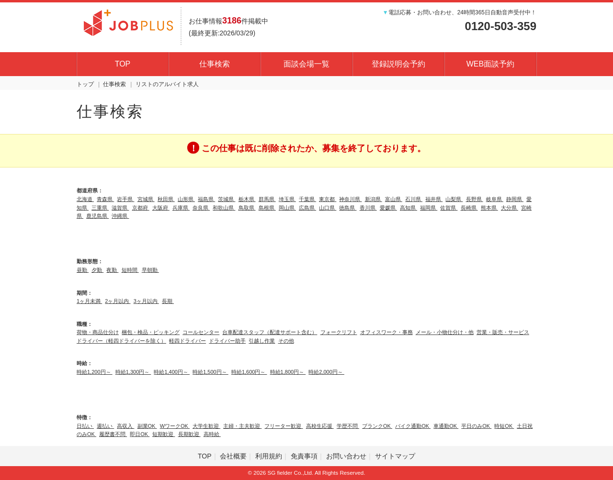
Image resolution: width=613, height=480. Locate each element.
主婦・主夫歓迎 (242, 426)
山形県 (186, 199)
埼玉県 (287, 199)
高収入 (125, 426)
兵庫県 (181, 208)
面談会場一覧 (306, 64)
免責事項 (304, 456)
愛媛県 (388, 208)
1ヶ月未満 (89, 301)
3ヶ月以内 (146, 301)
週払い (105, 426)
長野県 (474, 199)
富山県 (393, 199)
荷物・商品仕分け (98, 332)
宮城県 (146, 199)
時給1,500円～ (210, 372)
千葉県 (307, 199)
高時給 (212, 434)
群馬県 (267, 199)
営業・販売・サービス (503, 332)
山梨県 (454, 199)
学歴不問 (348, 426)
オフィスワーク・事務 (386, 332)
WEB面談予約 (490, 64)
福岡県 (428, 208)
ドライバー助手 (227, 341)
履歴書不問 (113, 434)
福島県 (206, 199)
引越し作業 (262, 341)
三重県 (100, 208)
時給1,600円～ (249, 372)
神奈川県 (350, 199)
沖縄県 (120, 216)
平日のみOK (476, 426)
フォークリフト (338, 332)
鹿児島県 (97, 216)
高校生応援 (320, 426)
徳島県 (347, 208)
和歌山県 (224, 208)
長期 (168, 301)
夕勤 (97, 270)
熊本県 (489, 208)
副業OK (147, 426)
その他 (286, 341)
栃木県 (247, 199)
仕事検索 (214, 64)
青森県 (105, 199)
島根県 (267, 208)
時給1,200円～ (95, 372)
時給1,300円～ (133, 372)
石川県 (413, 199)
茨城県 (226, 199)
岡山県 (287, 208)
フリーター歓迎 (283, 426)
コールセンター (200, 332)
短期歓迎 (163, 434)
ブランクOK (377, 426)
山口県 (327, 208)
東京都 (327, 199)
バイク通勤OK (413, 426)
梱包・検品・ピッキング (151, 332)
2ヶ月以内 (117, 301)
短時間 (130, 270)
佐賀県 (448, 208)
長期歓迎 (189, 434)
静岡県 (514, 199)
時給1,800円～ (288, 372)
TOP (123, 64)
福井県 (434, 199)
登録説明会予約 (398, 64)
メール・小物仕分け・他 (445, 332)
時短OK (504, 426)
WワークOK (175, 426)
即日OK (139, 434)
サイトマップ (395, 456)
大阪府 (161, 208)
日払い (85, 426)
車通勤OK (445, 426)
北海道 (85, 199)
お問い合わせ (346, 456)
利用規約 (268, 456)
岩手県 (125, 199)
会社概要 (233, 456)
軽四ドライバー (187, 341)
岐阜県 (494, 199)
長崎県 (469, 208)
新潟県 (373, 199)
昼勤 (83, 270)
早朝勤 (150, 270)
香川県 (368, 208)
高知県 (408, 208)
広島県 (307, 208)
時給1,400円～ (172, 372)
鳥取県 (247, 208)
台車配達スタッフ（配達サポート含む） (269, 332)
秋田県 (166, 199)
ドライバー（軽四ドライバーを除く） (121, 341)
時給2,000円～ (326, 372)
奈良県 (201, 208)
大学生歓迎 (206, 426)
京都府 (140, 208)
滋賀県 (120, 208)
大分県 (509, 208)
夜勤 (112, 270)
